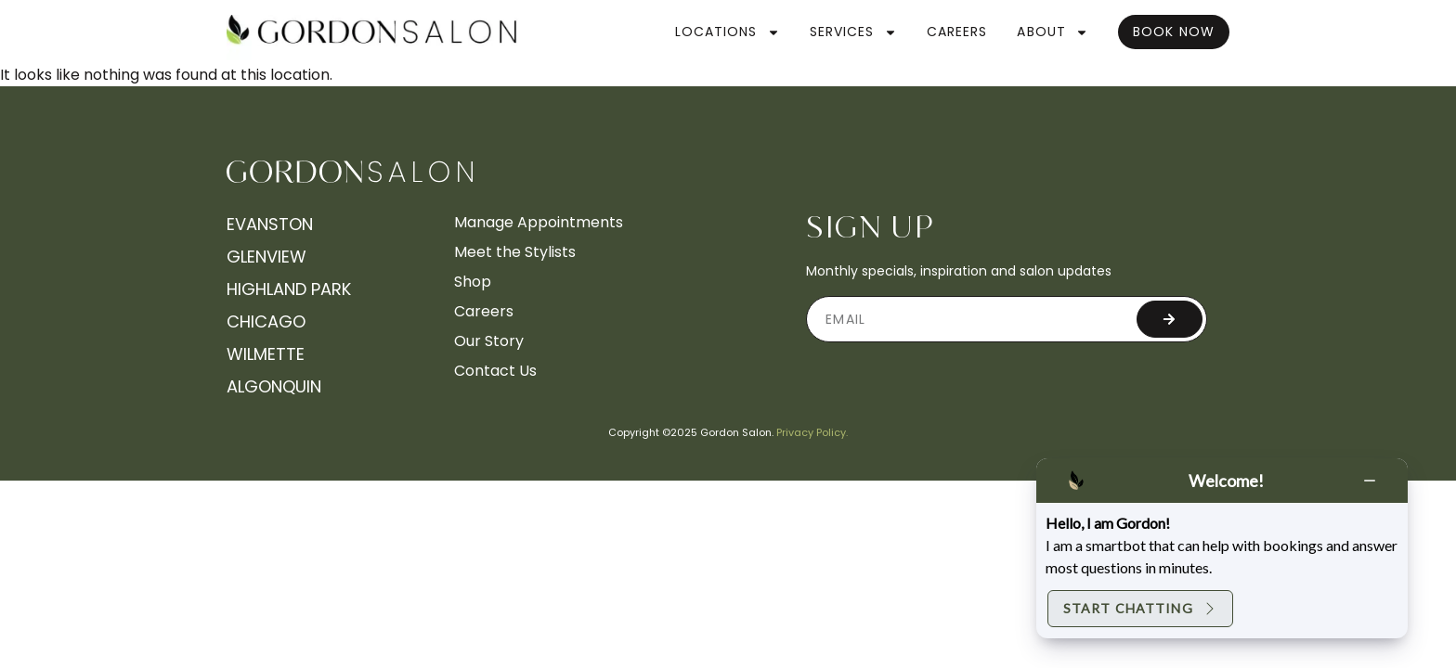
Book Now (1174, 31)
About (1052, 32)
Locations (727, 32)
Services (853, 32)
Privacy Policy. (812, 432)
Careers (957, 31)
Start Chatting (1140, 608)
